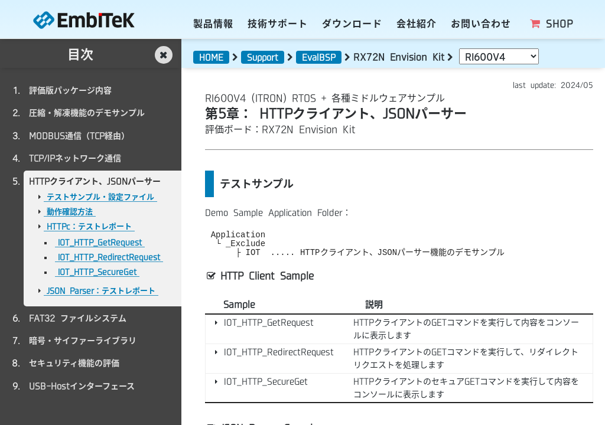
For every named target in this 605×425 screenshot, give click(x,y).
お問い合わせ (481, 23)
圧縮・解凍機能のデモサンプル (87, 113)
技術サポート (278, 23)
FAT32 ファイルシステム (77, 318)
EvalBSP (319, 57)
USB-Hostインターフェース (82, 386)
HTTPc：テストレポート (89, 226)
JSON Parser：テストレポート (101, 291)
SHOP (551, 23)
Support (262, 57)
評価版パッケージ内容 (70, 90)
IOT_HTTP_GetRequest (100, 242)
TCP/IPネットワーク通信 (75, 158)
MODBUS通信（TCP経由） (79, 136)
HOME (211, 57)
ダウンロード (352, 23)
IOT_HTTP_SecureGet (97, 272)
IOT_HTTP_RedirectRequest (109, 257)
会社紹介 (416, 23)
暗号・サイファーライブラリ (82, 340)
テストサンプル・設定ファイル (100, 197)
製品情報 (213, 23)
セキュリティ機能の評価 (74, 363)
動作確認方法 (70, 211)
